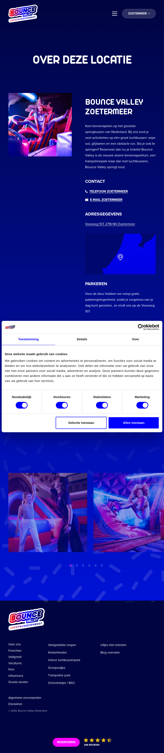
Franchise (14, 650)
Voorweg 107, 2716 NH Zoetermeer (110, 224)
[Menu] (114, 13)
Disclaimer (15, 704)
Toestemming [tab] (28, 339)
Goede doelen (18, 682)
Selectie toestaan (81, 422)
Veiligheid (15, 657)
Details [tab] (82, 339)
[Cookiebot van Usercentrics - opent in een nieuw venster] (141, 327)
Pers (11, 669)
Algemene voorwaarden (24, 698)
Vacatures (15, 663)
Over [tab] (135, 339)
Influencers (15, 676)
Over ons (14, 644)
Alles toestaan (134, 422)
